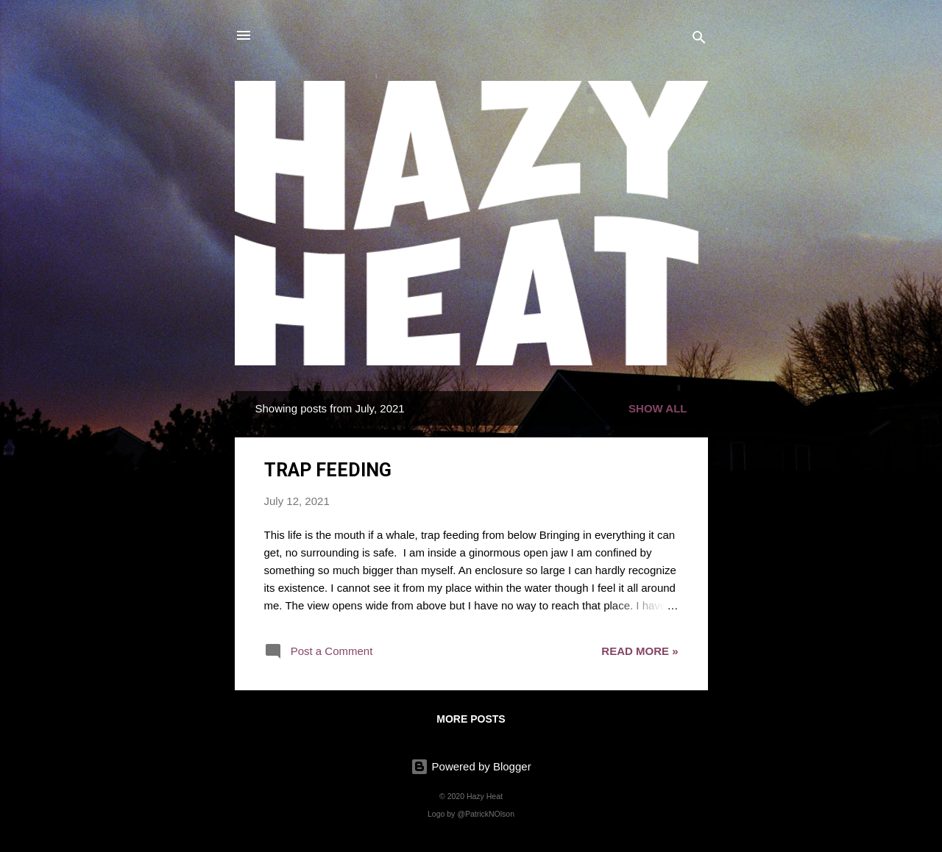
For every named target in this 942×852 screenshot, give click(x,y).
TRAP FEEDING (328, 470)
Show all (657, 408)
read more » (639, 651)
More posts (470, 719)
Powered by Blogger (471, 766)
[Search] (699, 40)
